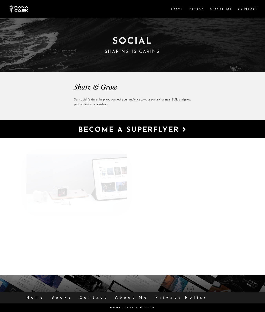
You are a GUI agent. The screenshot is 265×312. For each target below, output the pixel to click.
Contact (248, 9)
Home (177, 9)
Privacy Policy (181, 297)
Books (196, 9)
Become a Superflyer (132, 130)
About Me (221, 9)
